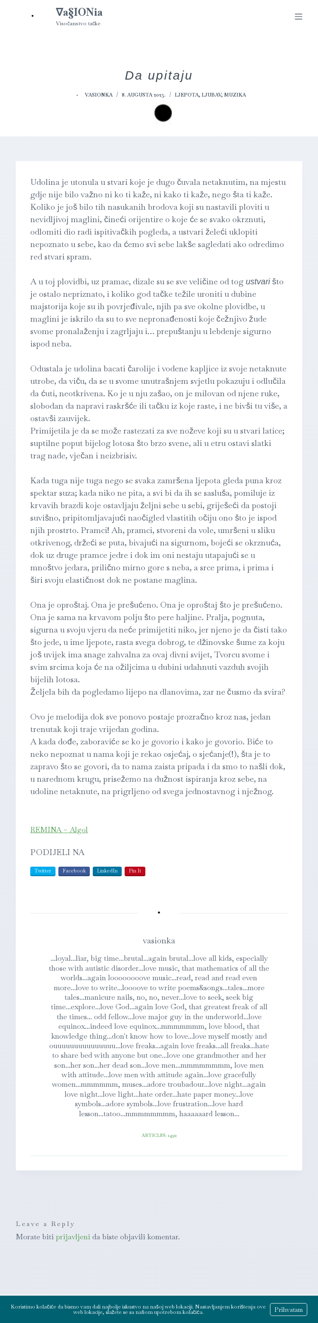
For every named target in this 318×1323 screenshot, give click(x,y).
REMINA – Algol (59, 829)
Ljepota (187, 95)
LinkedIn (107, 870)
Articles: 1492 (159, 1135)
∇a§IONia (79, 12)
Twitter (42, 870)
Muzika (235, 95)
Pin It (135, 870)
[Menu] (298, 16)
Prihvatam (289, 1309)
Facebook (74, 870)
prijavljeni (73, 1236)
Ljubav (211, 95)
